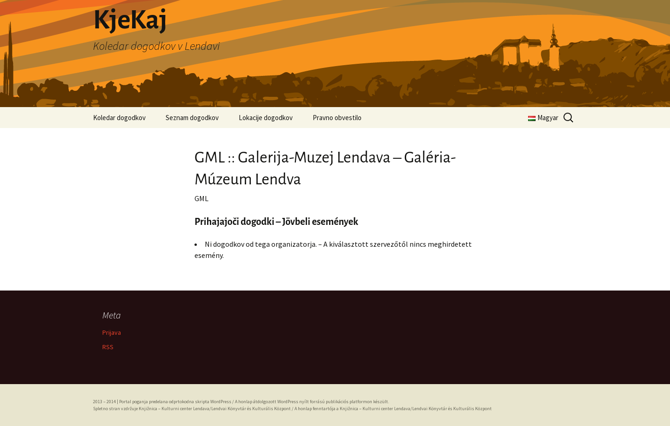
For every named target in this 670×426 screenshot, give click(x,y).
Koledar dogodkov (119, 117)
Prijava (111, 332)
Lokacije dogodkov (266, 117)
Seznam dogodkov (192, 117)
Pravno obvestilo (337, 117)
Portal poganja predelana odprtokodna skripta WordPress (175, 402)
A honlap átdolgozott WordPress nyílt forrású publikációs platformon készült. (312, 402)
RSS (108, 347)
